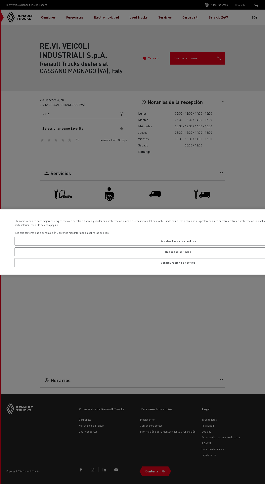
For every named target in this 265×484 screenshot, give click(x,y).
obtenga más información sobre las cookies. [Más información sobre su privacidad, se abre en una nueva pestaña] (84, 232)
